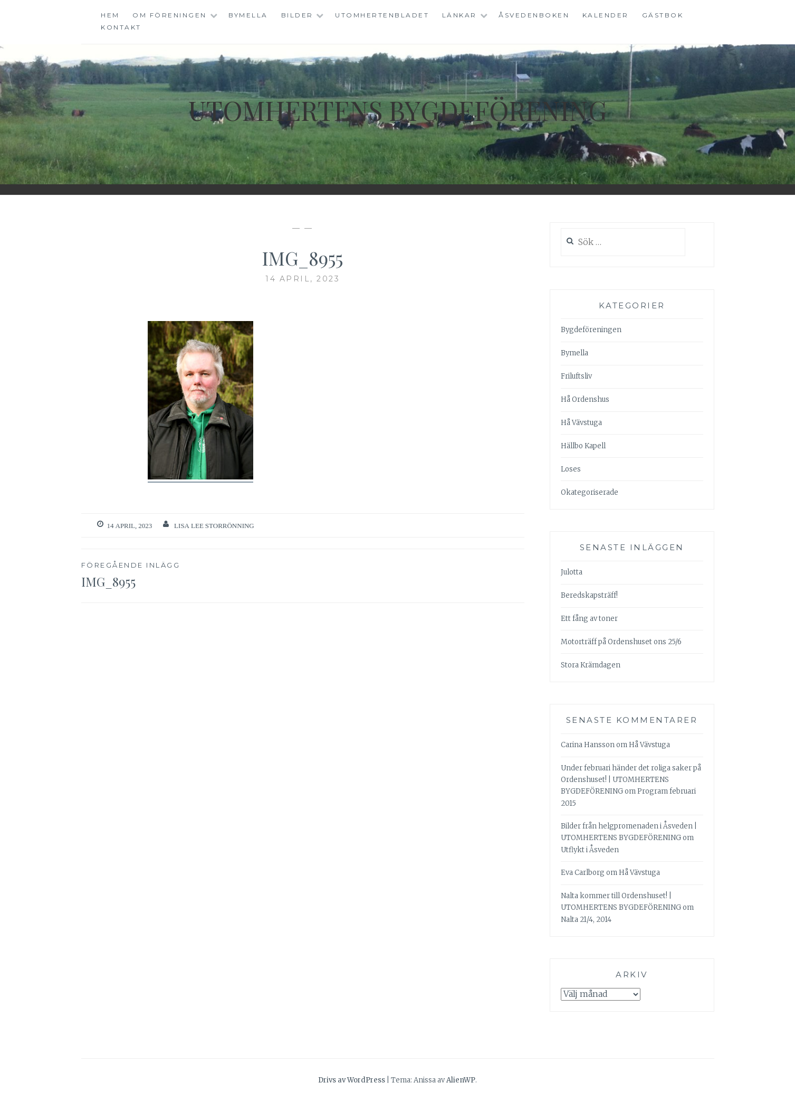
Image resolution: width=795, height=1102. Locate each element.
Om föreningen (169, 15)
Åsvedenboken (534, 15)
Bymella (248, 15)
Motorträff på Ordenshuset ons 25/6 (621, 641)
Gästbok (663, 15)
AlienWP (460, 1080)
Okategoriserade (589, 492)
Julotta (571, 572)
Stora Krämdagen (590, 665)
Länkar (459, 15)
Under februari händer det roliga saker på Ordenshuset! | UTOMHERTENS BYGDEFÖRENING (631, 780)
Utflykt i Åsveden (590, 849)
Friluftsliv (576, 376)
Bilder (297, 15)
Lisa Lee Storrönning (214, 525)
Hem (110, 15)
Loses (571, 469)
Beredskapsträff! (589, 595)
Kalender (605, 15)
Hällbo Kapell (583, 445)
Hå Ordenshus (585, 399)
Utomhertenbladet (382, 15)
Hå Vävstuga (581, 422)
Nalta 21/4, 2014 (586, 919)
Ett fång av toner (589, 618)
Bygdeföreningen (591, 329)
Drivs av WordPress (351, 1080)
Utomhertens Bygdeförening (397, 110)
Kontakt (121, 27)
